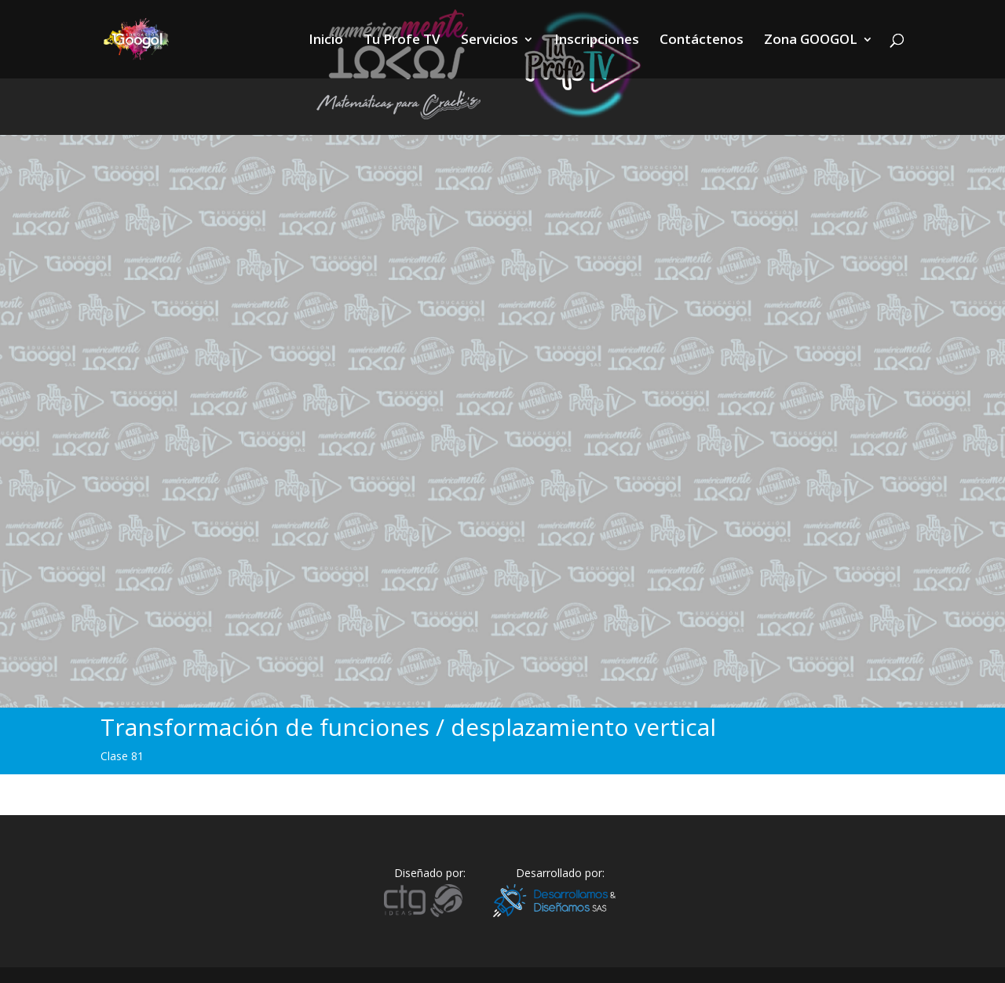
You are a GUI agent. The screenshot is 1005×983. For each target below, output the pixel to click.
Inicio (326, 41)
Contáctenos (702, 41)
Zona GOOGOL (810, 41)
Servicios (489, 41)
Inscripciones (596, 41)
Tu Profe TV (402, 41)
